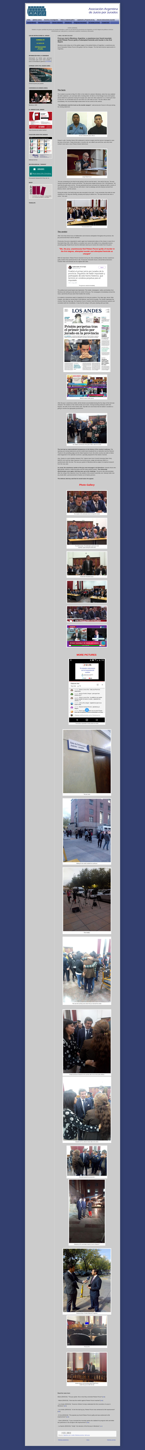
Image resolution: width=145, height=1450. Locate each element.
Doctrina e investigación (51, 19)
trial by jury (87, 1435)
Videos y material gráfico (68, 19)
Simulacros (68, 22)
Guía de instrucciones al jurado (106, 19)
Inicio (28, 19)
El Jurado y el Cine (94, 22)
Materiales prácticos (44, 22)
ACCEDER (48, 61)
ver (104, 1397)
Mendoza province (79, 1435)
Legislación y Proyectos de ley (86, 19)
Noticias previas (111, 1440)
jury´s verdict (72, 1435)
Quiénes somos (37, 19)
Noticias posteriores (63, 1440)
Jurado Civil (105, 22)
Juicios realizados (57, 22)
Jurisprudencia (31, 22)
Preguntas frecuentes (80, 22)
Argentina (65, 1435)
